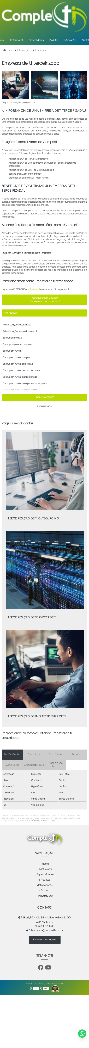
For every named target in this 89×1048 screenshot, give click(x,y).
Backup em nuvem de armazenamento (22, 371)
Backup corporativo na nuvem (18, 344)
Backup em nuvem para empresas (20, 377)
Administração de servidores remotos (21, 331)
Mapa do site (44, 896)
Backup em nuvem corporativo (18, 364)
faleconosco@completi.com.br (44, 930)
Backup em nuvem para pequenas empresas (25, 384)
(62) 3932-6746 (44, 407)
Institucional (16, 40)
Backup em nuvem (12, 351)
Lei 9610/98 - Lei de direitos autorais (41, 821)
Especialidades (36, 40)
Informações (70, 40)
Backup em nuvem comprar (16, 358)
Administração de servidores (17, 325)
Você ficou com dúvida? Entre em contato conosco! (45, 300)
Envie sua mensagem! (44, 940)
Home (44, 864)
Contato (44, 890)
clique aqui (34, 290)
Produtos (53, 40)
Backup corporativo (12, 338)
